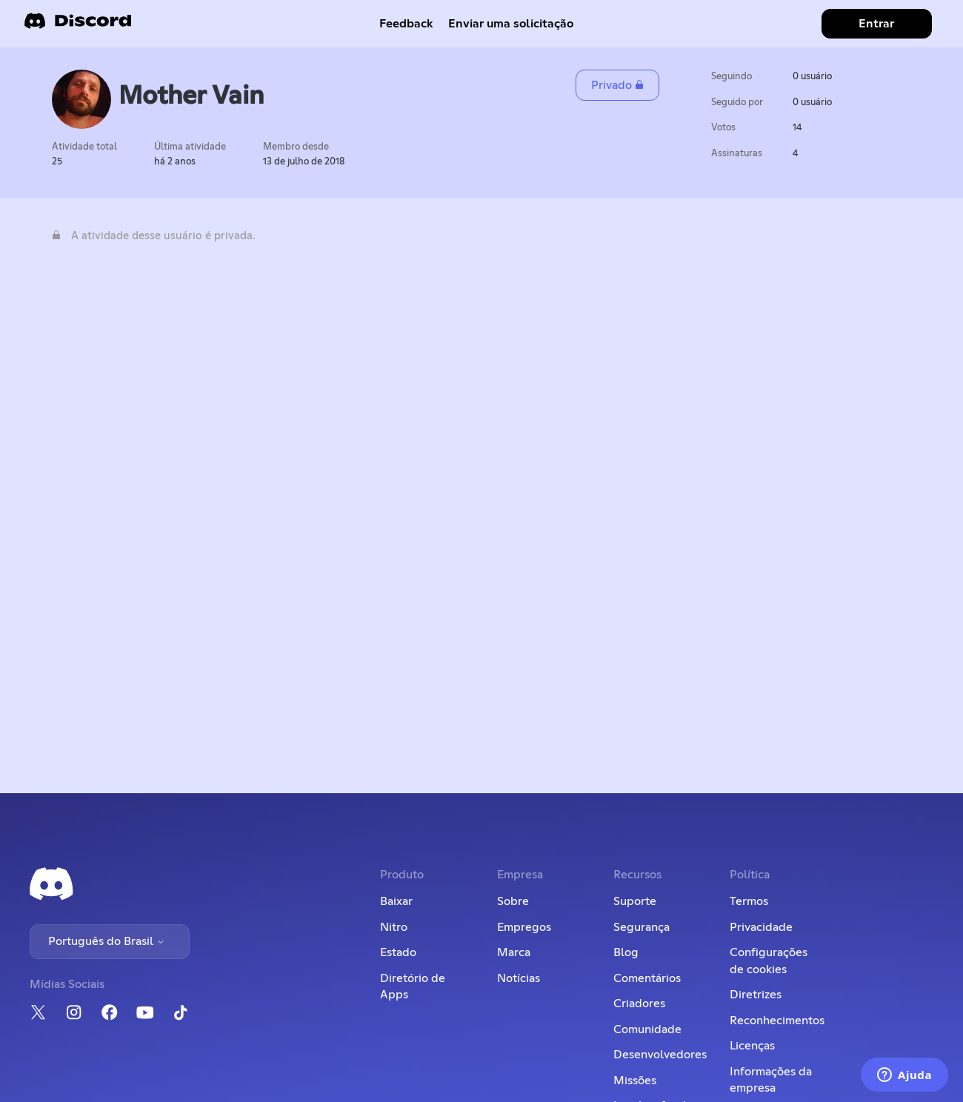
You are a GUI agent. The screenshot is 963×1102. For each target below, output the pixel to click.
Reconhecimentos (777, 1020)
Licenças (752, 1046)
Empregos (524, 927)
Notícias (518, 978)
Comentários (647, 978)
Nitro (393, 927)
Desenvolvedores (660, 1055)
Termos (749, 901)
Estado (398, 952)
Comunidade (647, 1029)
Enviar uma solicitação (510, 24)
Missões (634, 1080)
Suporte (634, 901)
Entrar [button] (876, 24)
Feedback (406, 24)
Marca (513, 952)
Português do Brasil (106, 941)
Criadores (639, 1003)
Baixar (396, 901)
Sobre (513, 901)
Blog (626, 952)
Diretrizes (756, 995)
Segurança (641, 927)
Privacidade (761, 927)
